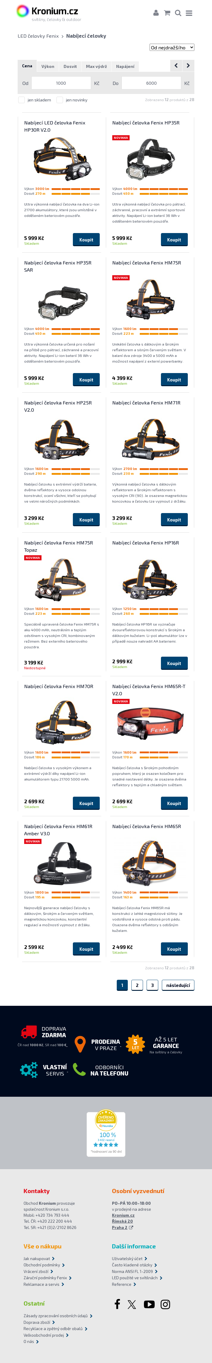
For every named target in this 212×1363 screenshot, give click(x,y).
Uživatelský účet (127, 1258)
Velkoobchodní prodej (44, 1335)
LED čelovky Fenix (38, 36)
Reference (121, 1284)
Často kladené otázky (132, 1265)
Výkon (48, 66)
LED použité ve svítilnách (135, 1278)
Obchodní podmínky (42, 1265)
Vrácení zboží (36, 1271)
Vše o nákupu (43, 1246)
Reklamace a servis (41, 1284)
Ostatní (34, 1303)
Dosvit (70, 66)
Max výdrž (96, 66)
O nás (29, 1341)
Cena (27, 66)
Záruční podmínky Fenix (45, 1278)
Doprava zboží (37, 1322)
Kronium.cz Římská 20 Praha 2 (123, 1221)
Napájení (125, 66)
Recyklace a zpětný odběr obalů (53, 1329)
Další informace (134, 1246)
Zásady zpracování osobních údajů (56, 1316)
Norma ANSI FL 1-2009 (132, 1271)
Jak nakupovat (37, 1258)
